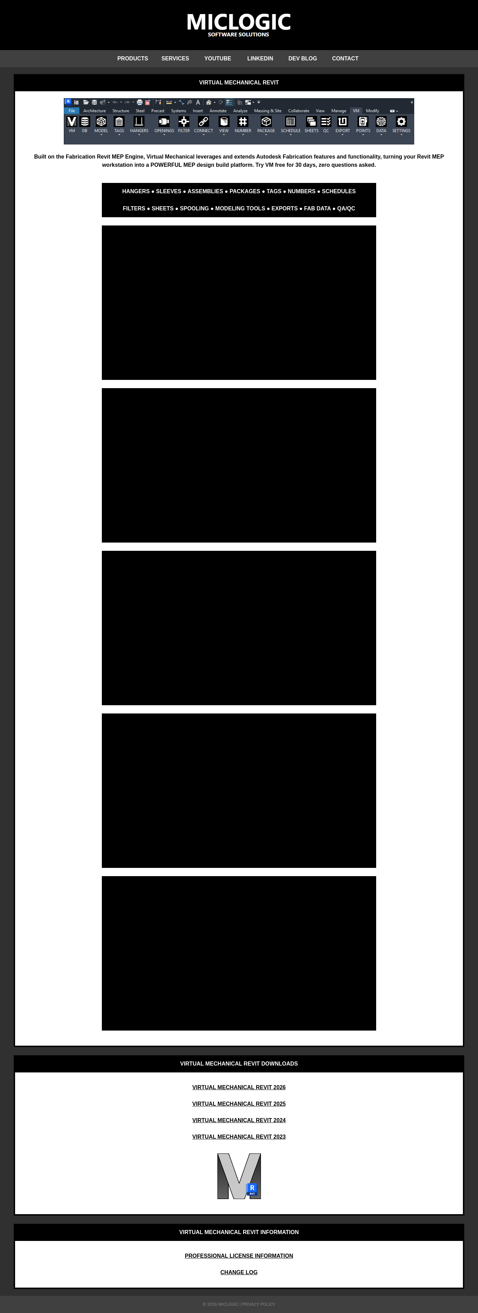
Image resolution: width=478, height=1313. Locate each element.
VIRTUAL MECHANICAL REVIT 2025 (239, 1104)
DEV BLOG (302, 58)
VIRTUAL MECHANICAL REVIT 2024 (239, 1120)
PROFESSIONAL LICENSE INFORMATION (239, 1256)
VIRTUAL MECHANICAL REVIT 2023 (239, 1137)
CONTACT (345, 58)
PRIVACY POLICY (258, 1304)
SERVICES (175, 58)
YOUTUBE (217, 58)
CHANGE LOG (239, 1272)
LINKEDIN (260, 58)
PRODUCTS (132, 58)
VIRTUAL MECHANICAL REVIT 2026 (239, 1087)
